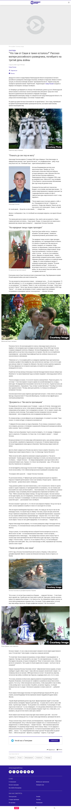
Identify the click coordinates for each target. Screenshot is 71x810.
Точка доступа (12, 796)
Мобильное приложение (42, 782)
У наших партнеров (14, 799)
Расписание (39, 802)
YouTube (38, 799)
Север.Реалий (49, 83)
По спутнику (12, 802)
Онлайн (38, 796)
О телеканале (12, 782)
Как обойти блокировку (15, 788)
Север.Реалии (12, 67)
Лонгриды (12, 50)
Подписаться (54, 740)
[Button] (13, 70)
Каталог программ (14, 785)
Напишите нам (40, 785)
